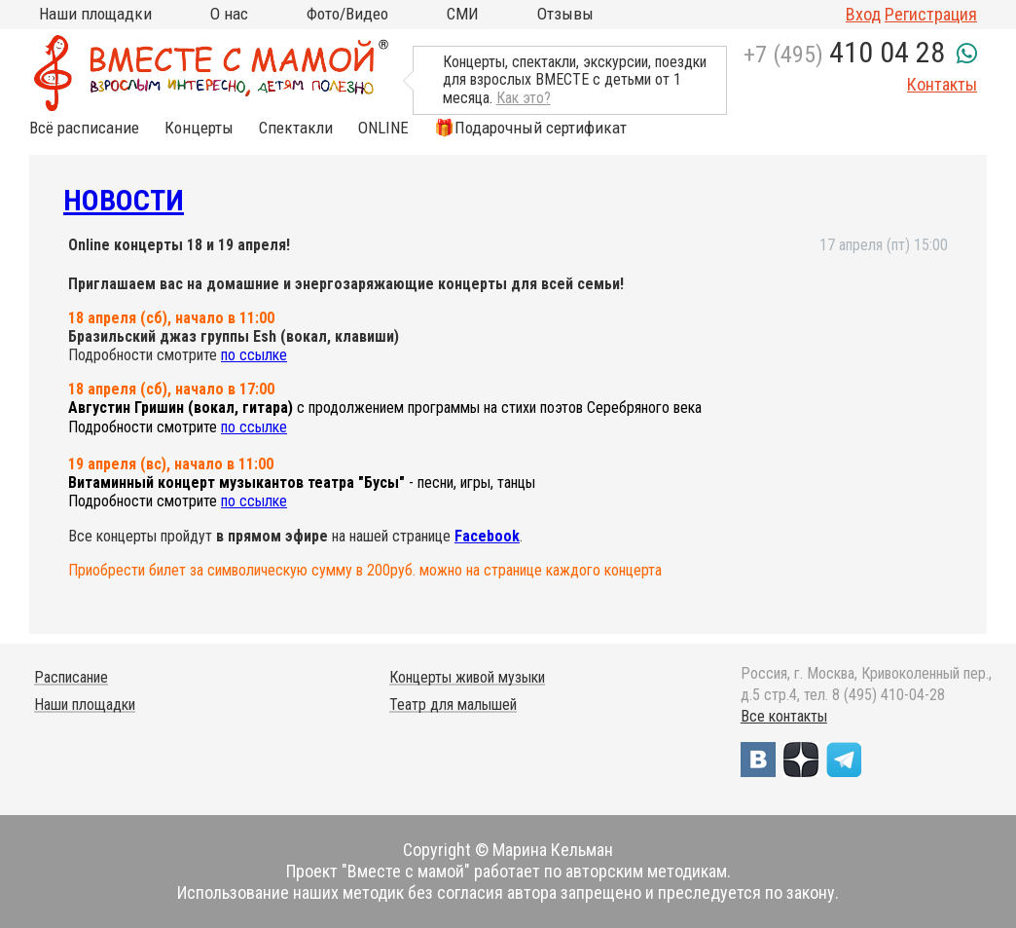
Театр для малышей (453, 704)
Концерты (199, 128)
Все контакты (784, 716)
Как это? (523, 98)
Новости (123, 200)
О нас (229, 13)
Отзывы (565, 13)
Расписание (71, 677)
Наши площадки (95, 13)
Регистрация (931, 14)
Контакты (942, 84)
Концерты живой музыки (467, 677)
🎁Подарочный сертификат (530, 128)
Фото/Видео (347, 13)
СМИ (463, 13)
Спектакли (296, 128)
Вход (863, 14)
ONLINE (383, 128)
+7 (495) (844, 54)
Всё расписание (84, 128)
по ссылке (254, 355)
